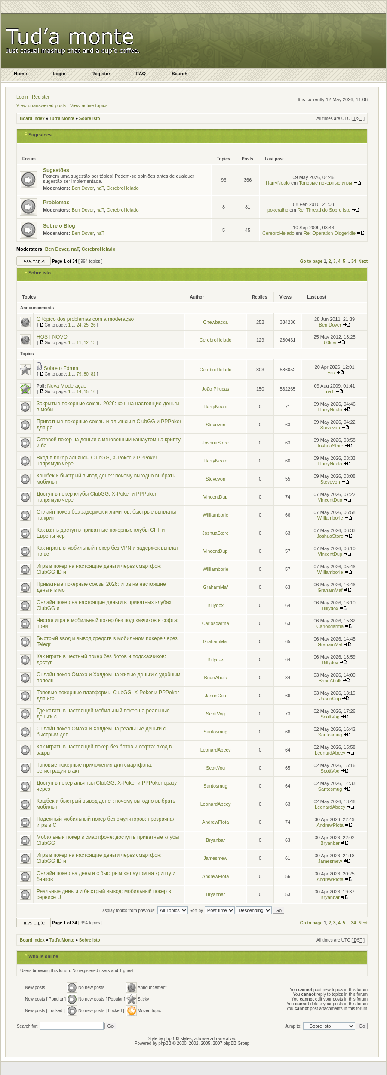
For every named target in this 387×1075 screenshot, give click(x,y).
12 (86, 342)
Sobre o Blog (59, 226)
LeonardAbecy (215, 749)
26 (93, 325)
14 (79, 391)
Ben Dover (83, 188)
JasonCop (215, 695)
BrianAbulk (215, 677)
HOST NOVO (52, 337)
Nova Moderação (66, 386)
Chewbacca (215, 322)
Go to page (311, 261)
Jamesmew (215, 858)
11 (79, 342)
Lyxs (330, 372)
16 (93, 391)
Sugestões (40, 134)
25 (86, 325)
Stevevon (215, 424)
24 (79, 325)
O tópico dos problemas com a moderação (85, 319)
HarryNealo (278, 182)
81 (93, 374)
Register (40, 96)
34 (353, 261)
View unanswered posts (41, 105)
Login (22, 96)
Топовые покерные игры (330, 182)
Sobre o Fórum (61, 368)
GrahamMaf (215, 587)
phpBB (164, 1043)
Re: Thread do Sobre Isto (328, 210)
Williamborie (215, 514)
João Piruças (215, 388)
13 (93, 342)
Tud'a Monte (61, 118)
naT (100, 188)
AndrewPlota (215, 822)
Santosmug (215, 731)
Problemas (56, 203)
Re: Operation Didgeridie (334, 233)
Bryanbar (215, 840)
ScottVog (215, 713)
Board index (32, 118)
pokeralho (277, 210)
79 (79, 374)
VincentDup (215, 496)
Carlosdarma (215, 623)
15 (86, 391)
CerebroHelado (123, 188)
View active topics (89, 105)
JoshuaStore (215, 442)
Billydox (215, 605)
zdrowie (217, 1038)
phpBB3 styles (178, 1038)
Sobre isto (89, 118)
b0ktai (330, 342)
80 (86, 374)
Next (363, 261)
